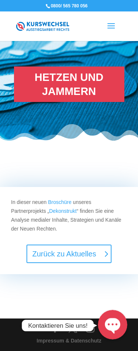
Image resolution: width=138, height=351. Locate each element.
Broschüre (59, 202)
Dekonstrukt (63, 211)
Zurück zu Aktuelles (64, 254)
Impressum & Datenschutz (69, 341)
